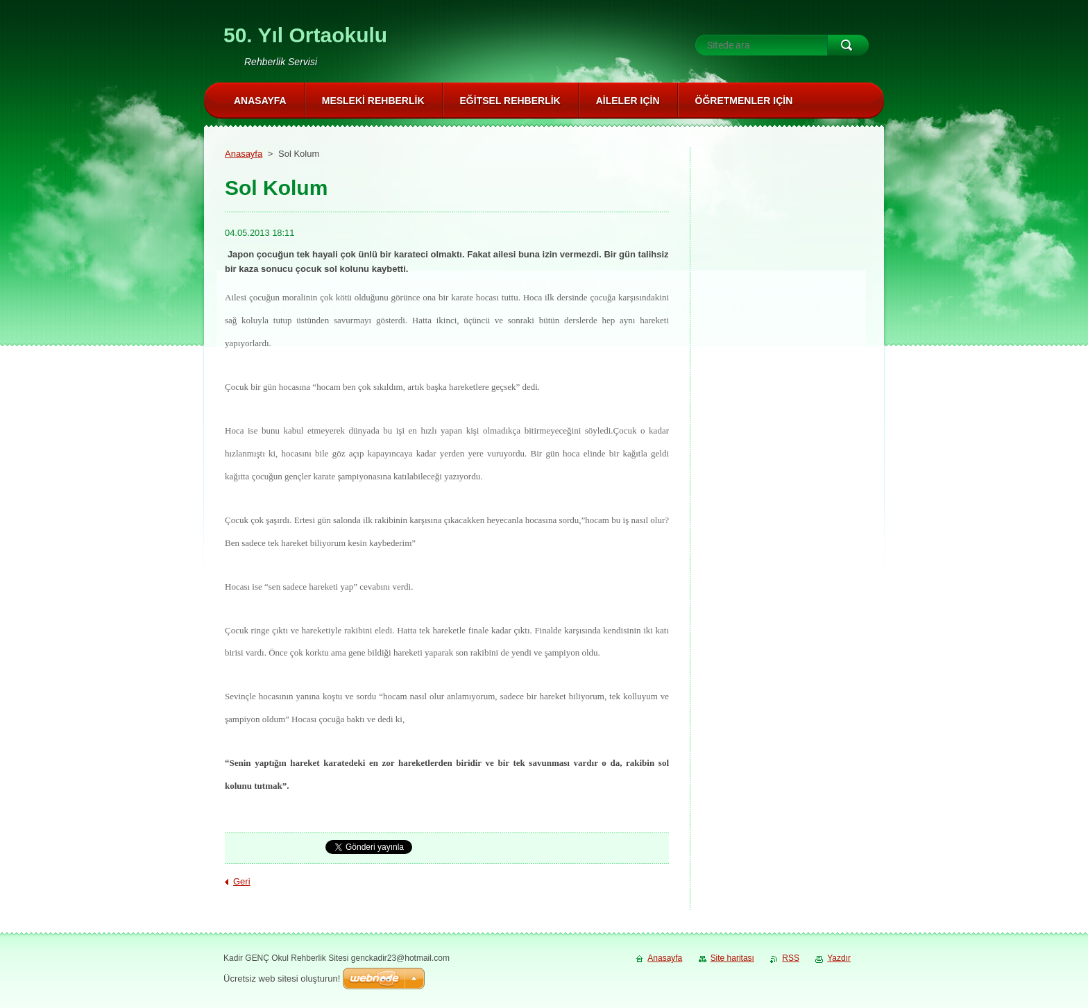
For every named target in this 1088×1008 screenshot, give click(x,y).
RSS (790, 958)
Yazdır (839, 958)
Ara (848, 45)
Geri (241, 881)
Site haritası (732, 958)
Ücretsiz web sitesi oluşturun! (281, 978)
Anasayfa (243, 153)
